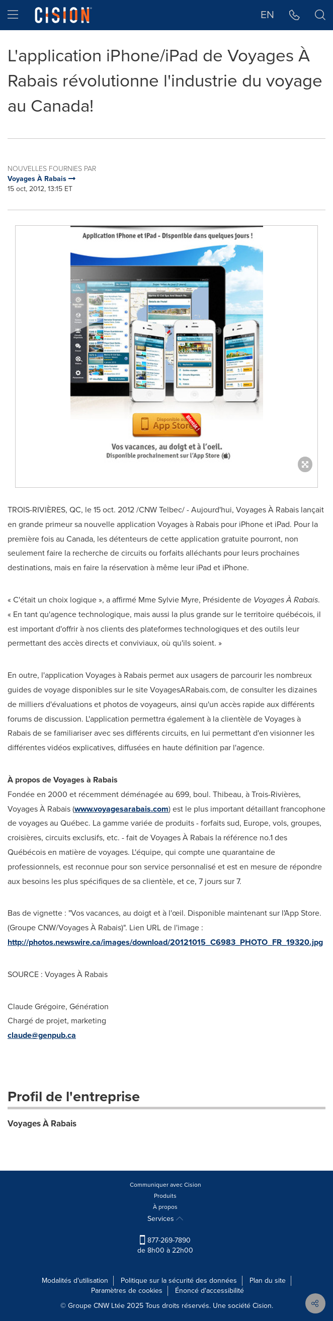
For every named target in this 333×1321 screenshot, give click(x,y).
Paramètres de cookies (126, 1290)
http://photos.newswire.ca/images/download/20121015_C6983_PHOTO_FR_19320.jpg (165, 942)
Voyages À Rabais (42, 1123)
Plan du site (267, 1280)
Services (165, 1218)
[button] (294, 15)
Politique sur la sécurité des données (179, 1280)
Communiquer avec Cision (165, 1184)
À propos (165, 1206)
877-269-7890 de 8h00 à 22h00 (165, 1245)
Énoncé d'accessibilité (209, 1290)
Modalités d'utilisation (75, 1280)
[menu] (13, 15)
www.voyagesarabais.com (121, 809)
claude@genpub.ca (42, 1035)
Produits (165, 1195)
